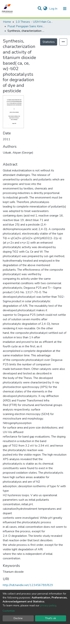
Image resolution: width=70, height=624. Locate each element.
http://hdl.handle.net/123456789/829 (28, 585)
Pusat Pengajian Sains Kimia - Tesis (26, 26)
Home (7, 22)
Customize (9, 611)
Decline (18, 618)
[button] (45, 8)
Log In (53, 9)
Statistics (49, 42)
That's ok (50, 618)
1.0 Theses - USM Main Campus (34, 22)
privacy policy (48, 605)
